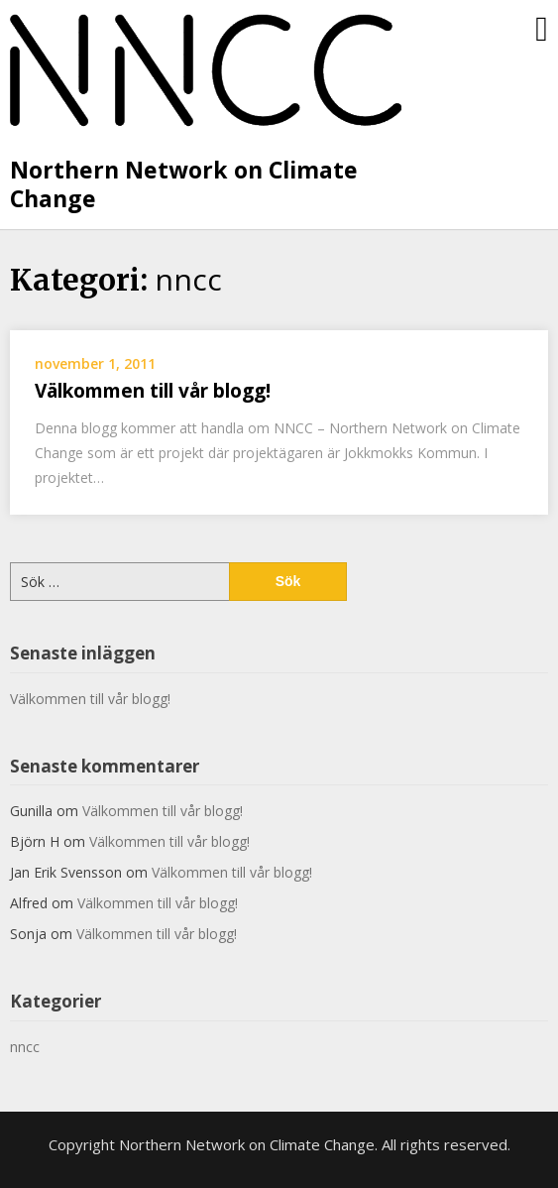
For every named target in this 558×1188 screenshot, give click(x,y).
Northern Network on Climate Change (184, 184)
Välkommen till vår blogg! (153, 391)
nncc (25, 1046)
